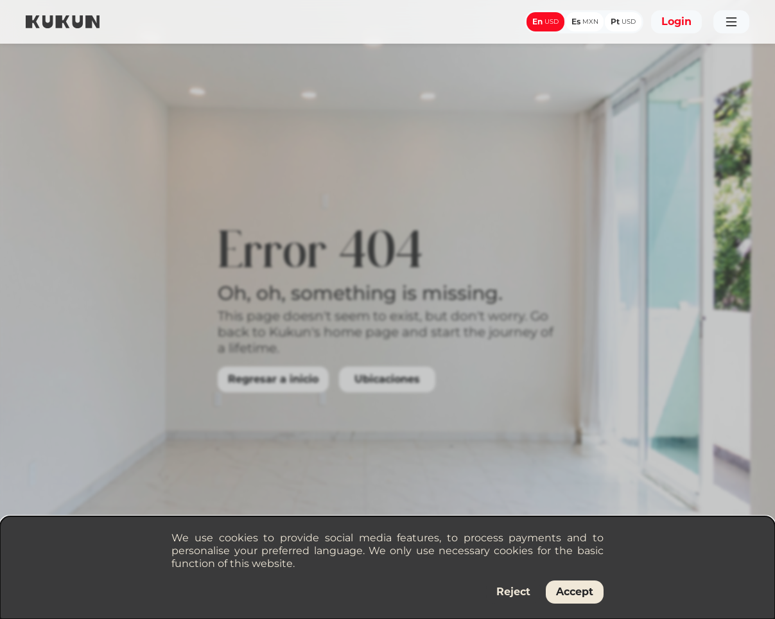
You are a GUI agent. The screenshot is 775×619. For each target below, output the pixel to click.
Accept (574, 592)
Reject (513, 592)
